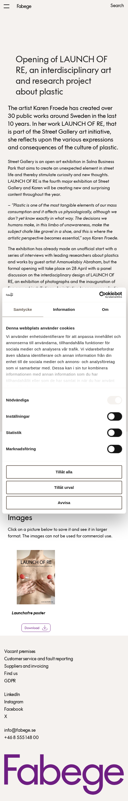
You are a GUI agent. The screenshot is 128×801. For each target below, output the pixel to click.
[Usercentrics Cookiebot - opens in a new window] (99, 294)
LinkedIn (12, 694)
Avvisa (64, 502)
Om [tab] (105, 309)
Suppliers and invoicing (26, 666)
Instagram (13, 702)
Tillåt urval (64, 487)
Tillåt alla (64, 472)
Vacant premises (19, 651)
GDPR (10, 681)
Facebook (13, 709)
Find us (11, 673)
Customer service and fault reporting (38, 659)
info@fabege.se (19, 730)
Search (117, 6)
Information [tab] (64, 309)
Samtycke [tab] (22, 309)
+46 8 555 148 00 (21, 737)
